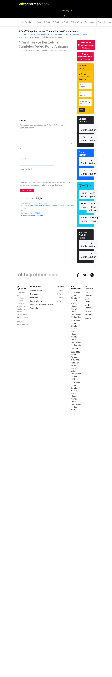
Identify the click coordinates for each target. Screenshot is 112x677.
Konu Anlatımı (36, 301)
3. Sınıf (56, 22)
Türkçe (66, 35)
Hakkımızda (89, 315)
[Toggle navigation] (56, 4)
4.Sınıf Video (57, 35)
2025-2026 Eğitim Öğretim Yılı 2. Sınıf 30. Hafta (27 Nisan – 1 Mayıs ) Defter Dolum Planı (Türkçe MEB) (76, 365)
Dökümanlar (35, 294)
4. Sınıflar (92, 139)
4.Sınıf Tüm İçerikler (43, 35)
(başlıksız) (75, 348)
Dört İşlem (84, 205)
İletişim (88, 318)
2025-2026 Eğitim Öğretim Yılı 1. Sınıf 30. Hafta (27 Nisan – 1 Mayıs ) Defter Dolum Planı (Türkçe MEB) (76, 396)
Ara (81, 109)
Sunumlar (34, 308)
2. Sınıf (47, 22)
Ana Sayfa (22, 35)
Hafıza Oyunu (92, 194)
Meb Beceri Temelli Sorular (41, 304)
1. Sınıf (38, 22)
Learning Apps (93, 219)
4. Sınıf (65, 22)
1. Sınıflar (84, 128)
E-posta (23, 158)
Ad (21, 148)
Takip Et (38, 213)
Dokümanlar (90, 22)
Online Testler (36, 290)
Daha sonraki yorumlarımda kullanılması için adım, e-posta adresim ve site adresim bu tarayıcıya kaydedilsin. (45, 183)
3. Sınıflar (84, 139)
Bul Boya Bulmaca (93, 207)
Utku (27, 210)
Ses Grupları (27, 22)
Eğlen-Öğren (76, 22)
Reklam (88, 311)
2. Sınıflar (92, 128)
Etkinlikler (34, 297)
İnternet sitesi (26, 169)
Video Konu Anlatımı (79, 35)
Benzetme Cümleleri (35, 215)
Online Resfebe (85, 194)
